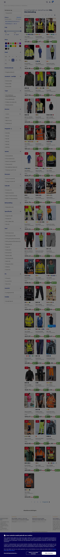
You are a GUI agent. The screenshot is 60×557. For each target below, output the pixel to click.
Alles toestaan (49, 553)
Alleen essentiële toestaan (33, 553)
